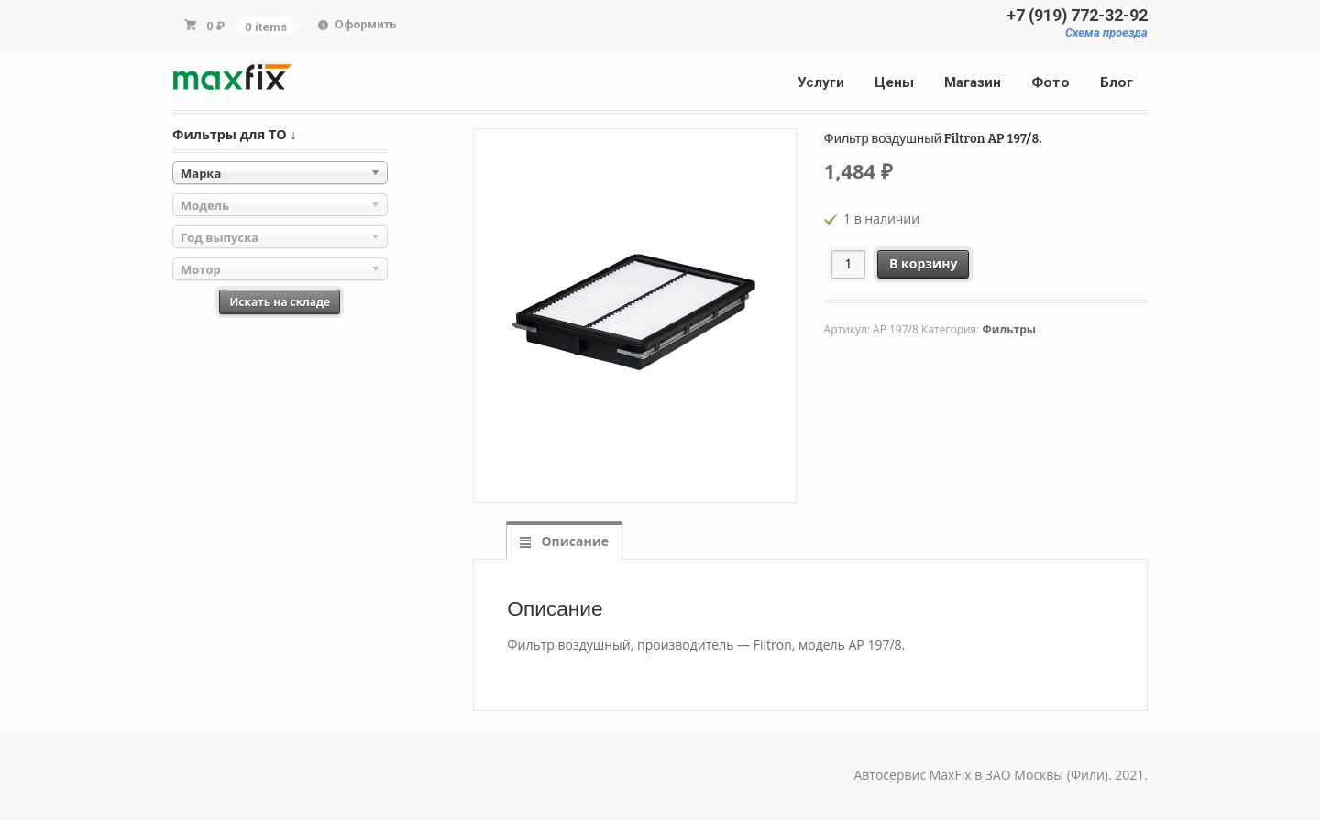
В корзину (923, 263)
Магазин (972, 82)
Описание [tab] (573, 541)
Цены (894, 82)
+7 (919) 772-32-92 (1077, 15)
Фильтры (1009, 329)
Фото (1050, 82)
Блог (1116, 82)
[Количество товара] (848, 264)
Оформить (366, 24)
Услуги (821, 82)
